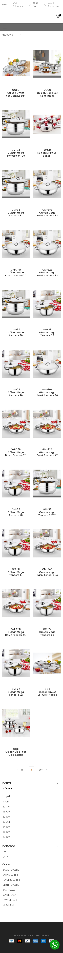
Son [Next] (43, 769)
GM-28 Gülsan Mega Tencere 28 (47, 332)
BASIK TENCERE (11, 869)
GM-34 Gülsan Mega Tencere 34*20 (16, 152)
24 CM (6, 827)
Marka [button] (6, 783)
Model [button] (6, 864)
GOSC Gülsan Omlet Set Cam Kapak (15, 92)
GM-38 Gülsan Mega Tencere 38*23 (47, 512)
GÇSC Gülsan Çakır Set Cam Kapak (47, 92)
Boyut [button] (6, 796)
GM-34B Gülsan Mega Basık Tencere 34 (15, 272)
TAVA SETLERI (10, 900)
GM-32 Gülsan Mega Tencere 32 (16, 212)
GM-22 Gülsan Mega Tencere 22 (16, 691)
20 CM (6, 806)
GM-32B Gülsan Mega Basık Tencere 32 (47, 272)
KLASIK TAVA (9, 895)
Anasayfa (7, 34)
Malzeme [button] (8, 846)
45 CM (6, 811)
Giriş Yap (33, 4)
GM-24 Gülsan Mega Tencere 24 (47, 632)
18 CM (6, 801)
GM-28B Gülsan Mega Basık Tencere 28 (15, 452)
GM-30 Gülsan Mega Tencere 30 (16, 332)
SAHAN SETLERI (10, 874)
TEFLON (7, 851)
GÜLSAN (7, 788)
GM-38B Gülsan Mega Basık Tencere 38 (47, 212)
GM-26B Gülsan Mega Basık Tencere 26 (15, 632)
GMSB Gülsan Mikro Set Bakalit (47, 152)
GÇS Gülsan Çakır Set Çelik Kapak (15, 751)
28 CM (6, 837)
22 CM (6, 821)
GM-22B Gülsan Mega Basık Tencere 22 (47, 452)
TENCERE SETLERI (11, 879)
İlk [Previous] (19, 769)
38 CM (6, 816)
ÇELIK (5, 856)
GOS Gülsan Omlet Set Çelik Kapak (47, 691)
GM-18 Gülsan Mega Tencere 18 (16, 572)
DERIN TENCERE (11, 884)
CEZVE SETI (8, 905)
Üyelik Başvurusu (51, 4)
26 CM (6, 832)
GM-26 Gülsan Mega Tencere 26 (16, 392)
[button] (58, 16)
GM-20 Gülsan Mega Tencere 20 (16, 512)
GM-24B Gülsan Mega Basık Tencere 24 (47, 572)
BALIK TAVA (9, 890)
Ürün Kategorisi (17, 4)
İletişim (5, 4)
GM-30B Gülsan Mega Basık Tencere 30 (47, 392)
